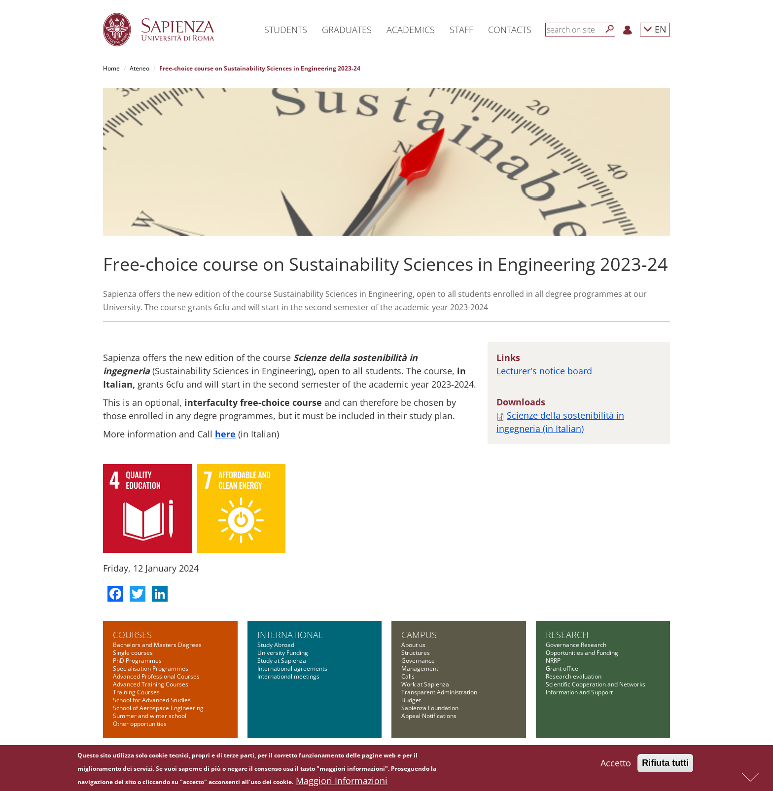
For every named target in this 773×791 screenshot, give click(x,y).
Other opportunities (140, 723)
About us (413, 645)
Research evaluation (573, 676)
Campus (419, 635)
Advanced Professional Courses (156, 676)
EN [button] (655, 29)
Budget (411, 700)
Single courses (133, 652)
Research (567, 635)
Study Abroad (275, 645)
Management (419, 668)
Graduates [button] (347, 30)
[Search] (610, 29)
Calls (408, 676)
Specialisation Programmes (150, 668)
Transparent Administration (439, 692)
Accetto (615, 765)
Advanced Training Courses (150, 684)
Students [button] (285, 30)
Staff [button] (461, 30)
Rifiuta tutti (665, 765)
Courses (132, 635)
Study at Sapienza (281, 660)
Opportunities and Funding (582, 652)
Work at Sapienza (425, 684)
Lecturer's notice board (544, 371)
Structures (415, 652)
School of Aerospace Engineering (158, 708)
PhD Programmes (137, 660)
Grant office (562, 668)
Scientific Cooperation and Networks (595, 684)
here (225, 434)
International (290, 635)
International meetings (288, 676)
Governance (418, 660)
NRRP (553, 660)
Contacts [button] (509, 30)
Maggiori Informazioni (341, 783)
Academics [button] (410, 30)
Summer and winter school (149, 716)
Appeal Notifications (429, 716)
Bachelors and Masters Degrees (157, 645)
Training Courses (136, 692)
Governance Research (576, 645)
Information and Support (579, 692)
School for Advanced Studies (152, 700)
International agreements (292, 668)
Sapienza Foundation (429, 708)
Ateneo (139, 68)
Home (111, 68)
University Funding (282, 652)
